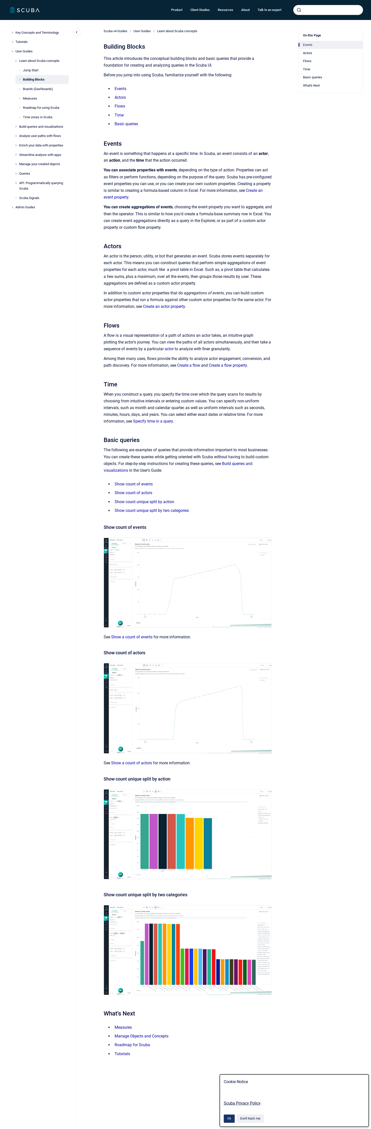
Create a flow (188, 365)
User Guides (24, 51)
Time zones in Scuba (37, 117)
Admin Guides (25, 207)
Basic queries (126, 123)
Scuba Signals (29, 198)
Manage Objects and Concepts (141, 1036)
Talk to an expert (269, 10)
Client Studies (200, 10)
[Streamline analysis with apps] (16, 155)
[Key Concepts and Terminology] (12, 33)
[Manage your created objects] (16, 164)
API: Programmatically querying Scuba (41, 185)
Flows (120, 106)
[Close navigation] (77, 32)
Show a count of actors (131, 763)
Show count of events (134, 484)
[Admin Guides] (12, 207)
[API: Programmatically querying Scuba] (16, 183)
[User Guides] (12, 51)
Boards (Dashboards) (38, 89)
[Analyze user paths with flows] (16, 136)
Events (120, 88)
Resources (225, 10)
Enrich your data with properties (41, 145)
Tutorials (21, 42)
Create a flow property (228, 365)
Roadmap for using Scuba (41, 108)
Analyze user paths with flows (40, 136)
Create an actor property (164, 306)
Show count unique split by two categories (152, 510)
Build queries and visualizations (41, 126)
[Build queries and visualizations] (16, 126)
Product (176, 10)
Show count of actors (133, 492)
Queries (24, 173)
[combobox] (328, 10)
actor (169, 348)
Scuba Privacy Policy (242, 1103)
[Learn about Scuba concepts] (16, 61)
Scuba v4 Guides (115, 31)
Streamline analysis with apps (40, 155)
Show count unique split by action (144, 501)
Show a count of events (131, 637)
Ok (229, 1118)
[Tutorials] (12, 42)
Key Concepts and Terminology (37, 32)
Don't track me (250, 1118)
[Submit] (299, 10)
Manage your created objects (39, 164)
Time (119, 115)
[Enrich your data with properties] (16, 145)
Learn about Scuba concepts (39, 61)
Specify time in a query (153, 421)
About (245, 10)
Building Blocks (34, 79)
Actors (120, 97)
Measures (30, 98)
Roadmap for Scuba (132, 1044)
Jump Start (30, 70)
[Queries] (16, 174)
